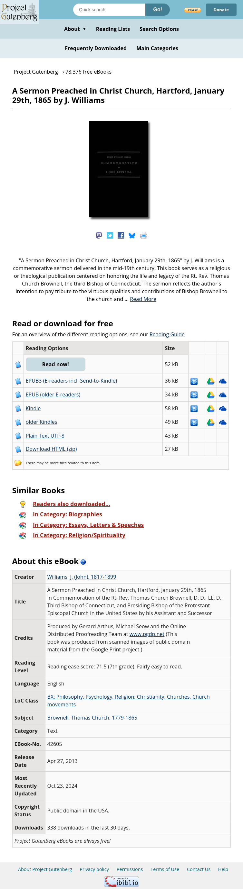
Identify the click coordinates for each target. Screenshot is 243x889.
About (75, 29)
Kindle (33, 408)
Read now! (55, 364)
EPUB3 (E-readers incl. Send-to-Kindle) (71, 380)
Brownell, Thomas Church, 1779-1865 (92, 717)
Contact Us (198, 869)
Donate (221, 10)
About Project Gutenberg (45, 869)
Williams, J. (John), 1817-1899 (81, 576)
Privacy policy (94, 869)
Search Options (159, 28)
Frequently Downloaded (96, 48)
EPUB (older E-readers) (53, 394)
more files (58, 462)
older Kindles (41, 421)
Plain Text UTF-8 (45, 435)
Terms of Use (165, 869)
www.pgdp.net (147, 634)
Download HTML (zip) (51, 448)
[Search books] (109, 10)
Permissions (130, 869)
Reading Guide (167, 334)
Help (223, 869)
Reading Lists (113, 28)
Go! (157, 9)
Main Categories (157, 48)
